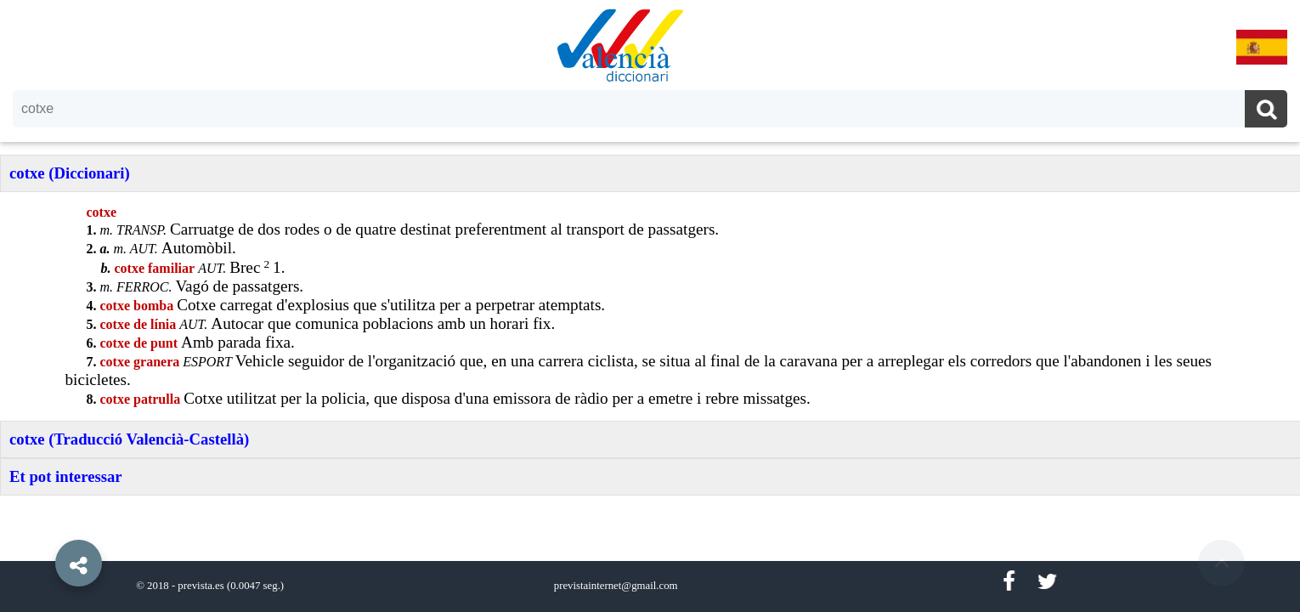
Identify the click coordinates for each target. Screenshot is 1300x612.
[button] (42, 524)
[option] (650, 306)
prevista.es (200, 586)
